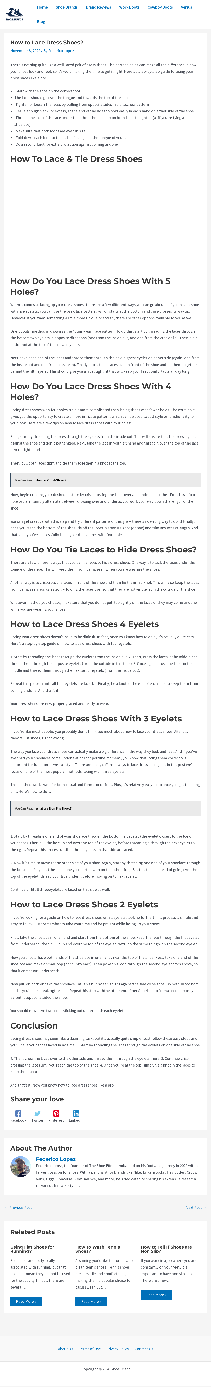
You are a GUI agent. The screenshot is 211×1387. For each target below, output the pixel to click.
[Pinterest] (56, 1116)
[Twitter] (37, 1116)
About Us (68, 1349)
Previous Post (18, 1207)
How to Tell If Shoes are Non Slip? (166, 1249)
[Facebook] (18, 1116)
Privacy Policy (117, 1349)
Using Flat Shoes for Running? (32, 1249)
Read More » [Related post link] (26, 1301)
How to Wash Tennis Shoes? (97, 1249)
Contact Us (141, 1349)
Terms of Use (91, 1349)
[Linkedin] (76, 1116)
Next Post (196, 1207)
